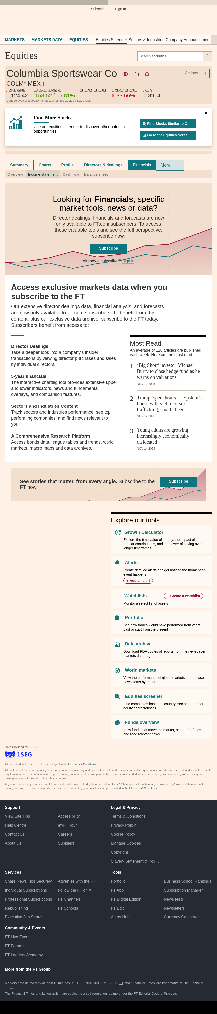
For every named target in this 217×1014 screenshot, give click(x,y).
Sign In (120, 9)
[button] (7, 24)
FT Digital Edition (126, 899)
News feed (173, 899)
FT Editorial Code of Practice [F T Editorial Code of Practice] (155, 993)
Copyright (119, 852)
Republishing (16, 908)
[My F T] (206, 24)
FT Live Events (18, 937)
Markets (15, 40)
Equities (78, 40)
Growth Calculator (143, 532)
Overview (15, 174)
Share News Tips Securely (28, 881)
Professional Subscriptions (28, 899)
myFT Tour (67, 825)
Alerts (131, 562)
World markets (140, 670)
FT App (117, 890)
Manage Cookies (126, 843)
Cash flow (71, 174)
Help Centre (15, 825)
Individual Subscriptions (26, 890)
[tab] (19, 165)
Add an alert (140, 581)
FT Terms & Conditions (82, 764)
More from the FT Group (28, 969)
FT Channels (69, 899)
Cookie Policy (123, 834)
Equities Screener (111, 40)
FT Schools (68, 908)
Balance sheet (96, 174)
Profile (67, 165)
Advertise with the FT (76, 881)
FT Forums (14, 946)
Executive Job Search (24, 917)
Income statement (43, 174)
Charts (45, 165)
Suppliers (66, 843)
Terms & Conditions (128, 816)
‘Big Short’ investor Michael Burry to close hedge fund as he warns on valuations (168, 371)
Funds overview (142, 722)
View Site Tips (17, 816)
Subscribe (98, 9)
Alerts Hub (120, 917)
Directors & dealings (103, 165)
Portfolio (134, 617)
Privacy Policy (123, 825)
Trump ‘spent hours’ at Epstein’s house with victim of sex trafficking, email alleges (169, 403)
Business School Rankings (187, 881)
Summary (19, 165)
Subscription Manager (183, 890)
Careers (65, 834)
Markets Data (47, 40)
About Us (13, 843)
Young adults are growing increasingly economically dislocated (163, 436)
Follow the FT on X (74, 890)
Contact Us (15, 834)
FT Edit (117, 908)
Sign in (128, 261)
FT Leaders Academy (24, 955)
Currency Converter (181, 917)
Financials (142, 165)
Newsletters (174, 908)
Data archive (138, 643)
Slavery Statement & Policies (135, 861)
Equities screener (143, 696)
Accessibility (69, 816)
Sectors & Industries (146, 40)
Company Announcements (189, 40)
